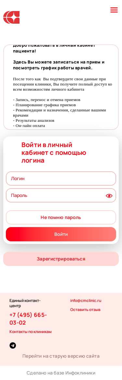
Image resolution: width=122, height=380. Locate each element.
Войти (61, 234)
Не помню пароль (61, 217)
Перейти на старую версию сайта (61, 356)
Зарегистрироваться (61, 259)
